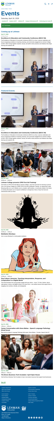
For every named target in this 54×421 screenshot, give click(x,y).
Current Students (5, 393)
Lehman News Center (32, 391)
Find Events (6, 25)
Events (10, 8)
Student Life (12, 21)
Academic (5, 21)
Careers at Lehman (32, 387)
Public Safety (30, 402)
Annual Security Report (32, 399)
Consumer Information (32, 397)
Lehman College (4, 8)
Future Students (5, 395)
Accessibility (4, 402)
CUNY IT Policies (31, 393)
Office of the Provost (6, 391)
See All (3, 382)
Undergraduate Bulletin (6, 399)
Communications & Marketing (34, 389)
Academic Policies (5, 400)
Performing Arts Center (46, 21)
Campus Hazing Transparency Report (35, 400)
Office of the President (6, 389)
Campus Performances (32, 21)
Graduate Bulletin (5, 397)
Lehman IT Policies (32, 395)
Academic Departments (6, 387)
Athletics (21, 21)
